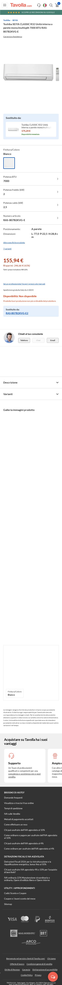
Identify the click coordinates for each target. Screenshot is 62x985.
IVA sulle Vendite (12, 813)
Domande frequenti (13, 797)
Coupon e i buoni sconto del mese (19, 898)
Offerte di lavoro (17, 964)
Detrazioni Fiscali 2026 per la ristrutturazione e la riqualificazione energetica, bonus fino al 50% (27, 863)
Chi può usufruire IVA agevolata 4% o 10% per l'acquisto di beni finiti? (30, 871)
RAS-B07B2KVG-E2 (17, 313)
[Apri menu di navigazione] (5, 4)
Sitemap (8, 904)
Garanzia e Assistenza (12, 36)
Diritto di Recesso (12, 969)
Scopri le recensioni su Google (31, 12)
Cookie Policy (27, 975)
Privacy (38, 975)
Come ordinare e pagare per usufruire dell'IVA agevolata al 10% (30, 836)
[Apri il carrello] (56, 5)
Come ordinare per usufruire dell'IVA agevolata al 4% (29, 848)
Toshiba (6, 20)
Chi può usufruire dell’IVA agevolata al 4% (23, 843)
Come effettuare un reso (15, 824)
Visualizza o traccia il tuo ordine (19, 803)
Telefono (24, 340)
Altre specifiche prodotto (14, 242)
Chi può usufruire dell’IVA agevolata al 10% (24, 830)
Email (52, 340)
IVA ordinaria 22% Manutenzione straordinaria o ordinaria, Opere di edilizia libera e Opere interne (27, 879)
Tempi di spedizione (13, 808)
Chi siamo (51, 958)
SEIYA (15, 20)
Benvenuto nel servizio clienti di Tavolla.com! (25, 958)
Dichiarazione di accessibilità (44, 969)
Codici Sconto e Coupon (15, 893)
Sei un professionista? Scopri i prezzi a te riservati (24, 284)
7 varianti (7, 248)
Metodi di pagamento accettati (18, 819)
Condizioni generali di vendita (39, 964)
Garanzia (26, 969)
